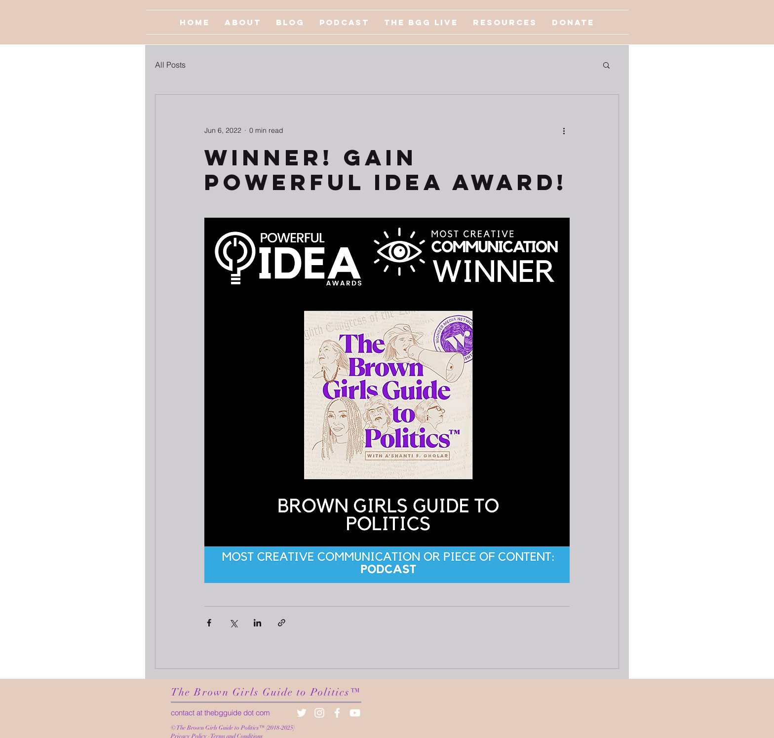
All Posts (170, 65)
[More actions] (564, 130)
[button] (606, 65)
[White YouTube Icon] (354, 712)
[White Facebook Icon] (337, 712)
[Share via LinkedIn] (257, 622)
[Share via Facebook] (209, 622)
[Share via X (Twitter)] (233, 622)
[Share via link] (281, 622)
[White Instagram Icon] (319, 712)
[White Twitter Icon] (301, 712)
